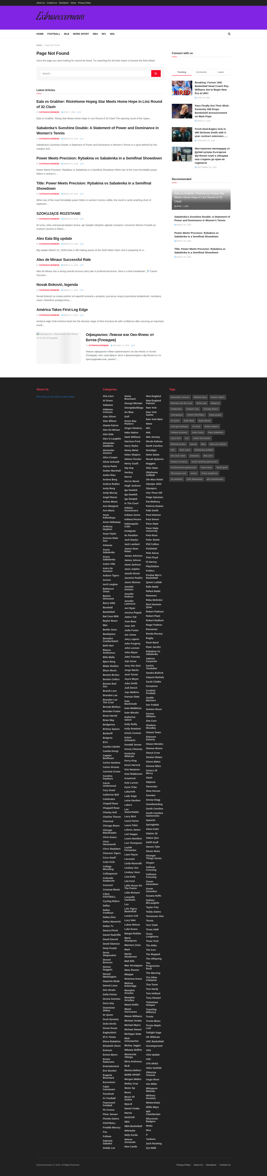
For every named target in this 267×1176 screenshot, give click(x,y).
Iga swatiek (130, 490)
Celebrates (109, 799)
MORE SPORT (81, 34)
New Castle (130, 1146)
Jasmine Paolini (133, 578)
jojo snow (130, 661)
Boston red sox (109, 685)
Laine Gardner (132, 800)
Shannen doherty (151, 738)
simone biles (153, 766)
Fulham (107, 1136)
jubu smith (130, 683)
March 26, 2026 (69, 164)
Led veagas (131, 834)
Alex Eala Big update (54, 238)
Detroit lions (110, 985)
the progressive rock (153, 966)
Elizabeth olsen (112, 1045)
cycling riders (111, 901)
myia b (128, 1104)
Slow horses (153, 791)
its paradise (131, 535)
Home (73, 3)
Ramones (151, 595)
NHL (112, 34)
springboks (152, 824)
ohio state (152, 468)
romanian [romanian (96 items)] (194, 456)
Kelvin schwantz (130, 739)
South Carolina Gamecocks (154, 814)
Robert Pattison (155, 611)
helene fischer (133, 459)
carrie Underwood (109, 784)
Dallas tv (108, 926)
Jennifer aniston (129, 588)
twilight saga (153, 1032)
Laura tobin (131, 825)
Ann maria (108, 510)
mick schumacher (131, 1039)
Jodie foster (131, 630)
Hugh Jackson (132, 485)
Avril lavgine (110, 584)
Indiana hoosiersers (131, 509)
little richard (132, 892)
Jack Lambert (132, 544)
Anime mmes (110, 501)
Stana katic (152, 829)
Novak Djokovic (155, 459)
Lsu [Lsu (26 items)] (187, 438)
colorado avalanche (109, 879)
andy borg (109, 488)
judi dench (130, 687)
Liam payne (131, 854)
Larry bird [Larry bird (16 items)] (175, 438)
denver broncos (108, 961)
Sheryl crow (153, 752)
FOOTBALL (53, 34)
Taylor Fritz (152, 907)
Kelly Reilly (130, 724)
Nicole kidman (154, 441)
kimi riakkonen (133, 774)
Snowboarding (154, 804)
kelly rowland (132, 728)
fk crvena (108, 1109)
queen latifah (154, 582)
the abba (151, 945)
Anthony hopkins (108, 528)
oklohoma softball (152, 473)
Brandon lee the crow (110, 701)
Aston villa (109, 564)
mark (127, 949)
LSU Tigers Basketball (130, 910)
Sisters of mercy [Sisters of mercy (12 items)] (179, 462)
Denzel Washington (109, 975)
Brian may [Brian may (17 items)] (202, 403)
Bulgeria (107, 737)
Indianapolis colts (131, 525)
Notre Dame (152, 454)
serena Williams (151, 715)
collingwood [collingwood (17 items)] (177, 415)
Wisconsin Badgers (152, 1120)
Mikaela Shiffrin (133, 1050)
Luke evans (131, 929)
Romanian (152, 629)
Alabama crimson (108, 410)
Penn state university (152, 529)
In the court (131, 503)
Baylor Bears (110, 620)
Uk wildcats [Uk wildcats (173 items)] (176, 479)
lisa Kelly (130, 876)
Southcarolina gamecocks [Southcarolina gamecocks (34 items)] (183, 467)
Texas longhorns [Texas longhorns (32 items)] (209, 473)
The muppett (153, 954)
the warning (153, 973)
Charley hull (110, 812)
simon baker (153, 761)
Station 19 (151, 833)
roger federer (154, 624)
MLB (66, 34)
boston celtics (111, 679)
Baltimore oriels (108, 590)
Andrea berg (110, 479)
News (149, 423)
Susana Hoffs (153, 895)
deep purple (110, 948)
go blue (129, 412)
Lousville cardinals (129, 898)
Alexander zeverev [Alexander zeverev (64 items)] (180, 397)
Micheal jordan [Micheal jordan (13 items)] (178, 444)
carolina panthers (108, 777)
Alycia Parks (110, 466)
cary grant (109, 790)
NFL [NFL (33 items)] (173, 450)
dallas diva (109, 917)
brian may (108, 720)
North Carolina (154, 445)
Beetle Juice (110, 629)
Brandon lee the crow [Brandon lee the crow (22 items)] (181, 403)
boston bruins (111, 675)
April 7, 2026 (68, 112)
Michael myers (132, 1025)
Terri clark (152, 925)
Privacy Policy (84, 3)
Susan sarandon (151, 890)
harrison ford (132, 441)
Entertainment (111, 1066)
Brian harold (110, 715)
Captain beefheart (108, 757)
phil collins (152, 544)
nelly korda (131, 1135)
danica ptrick (110, 930)
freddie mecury (111, 1127)
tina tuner (152, 984)
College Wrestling (108, 868)
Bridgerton (109, 724)
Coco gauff (109, 857)
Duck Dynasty (111, 1019)
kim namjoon (132, 769)
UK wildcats (153, 1037)
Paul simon (152, 519)
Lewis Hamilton (133, 838)
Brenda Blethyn (111, 706)
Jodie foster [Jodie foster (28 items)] (198, 432)
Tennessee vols (155, 916)
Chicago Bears (111, 825)
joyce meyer (131, 679)
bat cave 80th (111, 616)
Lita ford (129, 881)
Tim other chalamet (151, 979)
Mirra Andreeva (133, 1061)
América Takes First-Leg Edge (62, 309)
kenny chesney (133, 749)
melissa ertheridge (130, 984)
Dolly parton (110, 994)
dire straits (109, 990)
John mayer (131, 652)
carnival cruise (111, 771)
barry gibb (109, 603)
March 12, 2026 (69, 315)
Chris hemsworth (109, 843)
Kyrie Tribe (130, 787)
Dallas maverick (112, 921)
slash (149, 777)
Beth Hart (108, 645)
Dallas (106, 905)
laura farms (131, 821)
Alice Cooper (110, 457)
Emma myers (110, 1054)
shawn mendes (154, 744)
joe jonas (130, 634)
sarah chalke (153, 681)
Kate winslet (131, 712)
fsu (105, 1132)
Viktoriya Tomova (151, 1073)
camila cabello (111, 746)
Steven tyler (153, 846)
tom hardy (152, 989)
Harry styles (131, 445)
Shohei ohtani (154, 757)
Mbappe (129, 974)
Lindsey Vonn (132, 872)
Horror (128, 476)
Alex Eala (108, 434)
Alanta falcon (111, 425)
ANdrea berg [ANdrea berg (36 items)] (200, 397)
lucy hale (130, 920)
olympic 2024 (153, 484)
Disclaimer (64, 3)
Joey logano (131, 639)
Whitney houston (151, 1097)
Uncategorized (154, 1045)
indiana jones (132, 515)
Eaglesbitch (109, 1032)
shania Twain (153, 732)
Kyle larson (131, 782)
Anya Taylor (109, 533)
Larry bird (130, 816)
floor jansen (110, 1114)
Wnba (149, 1125)
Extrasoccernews (60, 18)
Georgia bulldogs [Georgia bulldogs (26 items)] (179, 426)
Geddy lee (109, 1148)
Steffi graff (152, 842)
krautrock (130, 778)
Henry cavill (131, 463)
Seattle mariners (151, 699)
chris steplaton (111, 848)
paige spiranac (154, 497)
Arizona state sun (110, 539)
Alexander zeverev (108, 451)
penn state (152, 523)
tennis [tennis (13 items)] (194, 473)
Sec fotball (152, 704)
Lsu (126, 904)
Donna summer (111, 998)
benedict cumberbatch (110, 640)
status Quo (152, 838)
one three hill (154, 492)
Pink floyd (152, 557)
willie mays (152, 1107)
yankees (150, 1139)
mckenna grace (133, 978)
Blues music (110, 670)
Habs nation (131, 432)
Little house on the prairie (133, 887)
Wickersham (153, 1102)
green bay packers (130, 422)
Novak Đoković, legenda (57, 284)
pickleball (151, 548)
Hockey (128, 472)
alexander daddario (108, 444)
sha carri (151, 720)
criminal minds (111, 889)
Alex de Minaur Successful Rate (63, 259)
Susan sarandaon (152, 883)
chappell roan (111, 808)
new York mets (154, 419)
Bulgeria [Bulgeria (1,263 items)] (215, 403)
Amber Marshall (112, 470)
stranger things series (154, 857)
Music (127, 1092)
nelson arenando (130, 1140)
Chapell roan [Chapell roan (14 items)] (192, 409)
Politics (150, 570)
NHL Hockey (153, 437)
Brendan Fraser (111, 711)
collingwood (110, 873)
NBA (95, 34)
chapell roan (110, 803)
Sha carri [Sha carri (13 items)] (208, 456)
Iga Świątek (130, 499)
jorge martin (131, 670)
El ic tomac (109, 1037)
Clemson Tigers (112, 853)
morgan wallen (132, 1079)
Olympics (151, 488)
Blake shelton (111, 666)
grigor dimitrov (133, 428)
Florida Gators (111, 1118)
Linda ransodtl (133, 863)
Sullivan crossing (151, 868)
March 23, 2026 (69, 244)
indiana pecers (132, 519)
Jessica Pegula (133, 612)
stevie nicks (153, 851)
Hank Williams (132, 437)
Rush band (152, 642)
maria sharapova (130, 939)
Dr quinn (108, 1014)
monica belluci (132, 1070)
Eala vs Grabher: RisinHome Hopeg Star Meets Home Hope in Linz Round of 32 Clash (199, 197)
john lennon (131, 648)
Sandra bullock (154, 672)
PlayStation (152, 566)
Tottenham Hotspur (152, 1003)
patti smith (152, 510)
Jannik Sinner (132, 573)
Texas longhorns (152, 935)
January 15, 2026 (120, 345)
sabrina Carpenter (151, 660)
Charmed (108, 821)
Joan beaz (130, 621)
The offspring (154, 958)
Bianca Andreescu (109, 651)
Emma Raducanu (108, 1060)
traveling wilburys (151, 1010)
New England (153, 396)
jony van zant (132, 665)
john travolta (132, 656)
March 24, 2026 (69, 219)
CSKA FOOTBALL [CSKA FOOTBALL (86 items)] (196, 415)
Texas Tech (152, 941)
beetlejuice (109, 634)
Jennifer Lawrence (130, 602)
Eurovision (109, 1082)
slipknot (150, 782)
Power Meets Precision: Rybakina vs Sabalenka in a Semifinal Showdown (99, 158)
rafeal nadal (153, 591)
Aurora (107, 580)
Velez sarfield (153, 1068)
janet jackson (132, 564)
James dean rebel (131, 550)
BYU (105, 742)
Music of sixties (129, 1098)
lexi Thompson (133, 843)
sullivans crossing (151, 875)
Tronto (149, 1016)
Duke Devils (109, 1023)
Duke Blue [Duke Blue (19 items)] (189, 421)
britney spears (111, 729)
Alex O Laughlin (112, 438)
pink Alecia (152, 553)
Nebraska (129, 1130)
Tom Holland (153, 993)
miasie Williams (133, 1016)
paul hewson (153, 515)
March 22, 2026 (69, 265)
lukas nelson (132, 924)
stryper (150, 862)
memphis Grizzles (129, 991)
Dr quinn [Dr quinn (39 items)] (175, 421)
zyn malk (151, 1148)
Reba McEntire (154, 600)
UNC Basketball (155, 1041)
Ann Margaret (110, 506)
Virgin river (152, 1079)
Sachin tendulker (151, 667)
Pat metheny (153, 501)
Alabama (108, 405)
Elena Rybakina (112, 1041)
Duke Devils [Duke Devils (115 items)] (205, 421)
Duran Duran (110, 1028)
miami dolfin (131, 1004)
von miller (151, 1084)
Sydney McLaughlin (152, 901)
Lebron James (132, 829)
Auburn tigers (111, 575)
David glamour (111, 943)
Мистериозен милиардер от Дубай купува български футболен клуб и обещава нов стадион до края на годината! (212, 155)
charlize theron (112, 816)
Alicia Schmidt (111, 461)
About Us (40, 3)
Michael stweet (133, 1029)
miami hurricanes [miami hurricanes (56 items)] (201, 438)
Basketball (109, 612)
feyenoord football (109, 1104)
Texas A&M (152, 929)
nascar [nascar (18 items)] (193, 444)
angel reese (110, 497)
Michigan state (132, 1034)
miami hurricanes (130, 1010)
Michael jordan (133, 1020)
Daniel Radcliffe (112, 935)
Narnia (128, 1113)
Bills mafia (109, 657)
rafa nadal (152, 586)
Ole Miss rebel (154, 479)
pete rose (152, 535)
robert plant (153, 616)
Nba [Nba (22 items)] (203, 444)
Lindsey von (131, 867)
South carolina (154, 808)
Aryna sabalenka (109, 551)
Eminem (107, 1050)
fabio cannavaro (109, 1088)
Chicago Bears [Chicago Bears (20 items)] (210, 409)
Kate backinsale (130, 702)
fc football (109, 1098)
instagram (130, 531)
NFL (104, 34)
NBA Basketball (133, 1126)
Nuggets (150, 463)
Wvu (148, 1130)
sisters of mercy (151, 772)
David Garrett (110, 939)
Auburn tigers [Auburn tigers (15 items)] (217, 397)
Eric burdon (109, 1070)
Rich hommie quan (153, 606)
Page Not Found (52, 45)
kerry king (130, 760)
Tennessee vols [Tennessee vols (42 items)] (178, 473)
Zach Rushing (154, 1143)
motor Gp (129, 1088)
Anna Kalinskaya (109, 516)
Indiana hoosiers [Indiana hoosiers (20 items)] (179, 432)
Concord (108, 885)
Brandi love (110, 691)
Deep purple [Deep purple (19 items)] (215, 415)
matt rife (129, 961)
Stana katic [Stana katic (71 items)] (206, 467)
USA (148, 1050)
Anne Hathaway (112, 522)
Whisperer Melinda (152, 1089)
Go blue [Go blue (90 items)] (196, 426)
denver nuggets (107, 968)
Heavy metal (131, 450)
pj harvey (151, 562)
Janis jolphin (132, 569)
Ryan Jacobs (153, 647)
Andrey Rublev (111, 484)
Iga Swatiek (130, 494)
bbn (105, 625)
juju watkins (131, 692)
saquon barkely (155, 677)
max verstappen (133, 965)
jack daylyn (131, 539)
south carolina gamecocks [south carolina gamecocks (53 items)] (204, 462)
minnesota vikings (130, 1055)
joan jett (129, 626)
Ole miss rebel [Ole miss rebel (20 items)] (178, 456)
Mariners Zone (132, 945)
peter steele (153, 539)
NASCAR (129, 1117)
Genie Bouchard (130, 397)
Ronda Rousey (154, 633)
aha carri (108, 396)
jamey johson (132, 560)
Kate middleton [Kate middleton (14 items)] (215, 432)
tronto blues (153, 1021)
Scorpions (152, 686)
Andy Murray (110, 492)
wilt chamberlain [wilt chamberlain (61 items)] (215, 479)
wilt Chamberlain (153, 1113)
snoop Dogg (153, 799)
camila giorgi (110, 751)
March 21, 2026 (69, 290)
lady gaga (130, 796)
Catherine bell (111, 794)
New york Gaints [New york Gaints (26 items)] (218, 444)
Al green (108, 400)
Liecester (129, 859)
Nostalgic (151, 450)
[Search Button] (156, 73)
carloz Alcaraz (111, 767)
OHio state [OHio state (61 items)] (185, 450)
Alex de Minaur (111, 429)
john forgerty (132, 643)
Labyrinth (129, 791)
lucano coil (131, 915)
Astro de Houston (108, 569)
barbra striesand (108, 597)
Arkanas (107, 545)
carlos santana (111, 762)
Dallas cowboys (108, 911)
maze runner (131, 970)
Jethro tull (130, 617)
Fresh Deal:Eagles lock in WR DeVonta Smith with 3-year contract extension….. (211, 132)
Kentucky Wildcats (129, 755)
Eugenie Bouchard (108, 1076)
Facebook (108, 1093)
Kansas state (131, 696)
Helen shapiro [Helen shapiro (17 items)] (211, 426)
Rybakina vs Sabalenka (153, 652)
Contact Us (52, 3)
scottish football (150, 692)
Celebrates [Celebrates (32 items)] (176, 409)
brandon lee (110, 695)
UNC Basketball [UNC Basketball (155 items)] (195, 479)
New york (151, 407)
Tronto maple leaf (153, 1026)
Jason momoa (132, 582)
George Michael (133, 403)
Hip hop (129, 468)
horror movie (131, 481)
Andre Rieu (109, 475)
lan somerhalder (131, 810)
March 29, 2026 (69, 139)
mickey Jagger (132, 1045)
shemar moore (154, 748)
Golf (126, 416)
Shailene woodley (151, 726)
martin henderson (130, 955)
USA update (153, 1054)
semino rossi (154, 709)
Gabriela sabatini (107, 1142)
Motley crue (131, 1083)
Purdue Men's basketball (153, 576)
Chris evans (110, 837)
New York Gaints (151, 413)
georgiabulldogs (133, 407)
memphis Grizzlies (129, 999)
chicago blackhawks (109, 831)
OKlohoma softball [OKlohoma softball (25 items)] (204, 450)
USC (148, 1059)
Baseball (108, 607)
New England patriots (153, 402)
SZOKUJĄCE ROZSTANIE (58, 213)
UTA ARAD (152, 1063)
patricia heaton (154, 506)
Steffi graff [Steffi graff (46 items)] (222, 467)
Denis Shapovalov (109, 954)
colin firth (109, 862)
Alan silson (109, 416)
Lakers (128, 805)
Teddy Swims (153, 911)
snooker (150, 795)
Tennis (149, 920)
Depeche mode (111, 981)
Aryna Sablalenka (109, 558)
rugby (149, 638)
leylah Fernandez (130, 848)
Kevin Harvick (132, 765)
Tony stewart (153, 997)
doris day (108, 1003)
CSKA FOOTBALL (109, 895)
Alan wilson (109, 421)
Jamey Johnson (133, 555)
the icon (151, 949)
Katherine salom (130, 718)
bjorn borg (109, 661)
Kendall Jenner (133, 744)
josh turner (131, 674)
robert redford (154, 620)
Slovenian (151, 786)
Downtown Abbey (109, 1009)
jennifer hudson (129, 595)
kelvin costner (132, 733)
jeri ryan (129, 608)
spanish (150, 820)
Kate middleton (133, 708)
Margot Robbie (132, 933)
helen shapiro (132, 454)
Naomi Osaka (132, 1108)
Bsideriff (108, 733)
